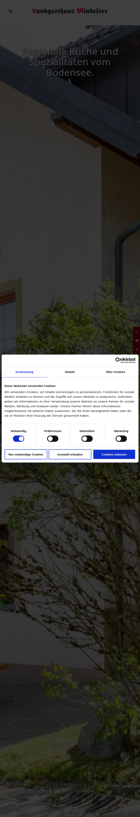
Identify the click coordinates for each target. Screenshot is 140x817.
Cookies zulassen (114, 454)
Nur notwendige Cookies (25, 454)
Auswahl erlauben (70, 454)
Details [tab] (70, 371)
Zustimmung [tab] (24, 371)
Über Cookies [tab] (115, 371)
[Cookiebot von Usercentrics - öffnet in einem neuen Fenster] (118, 360)
